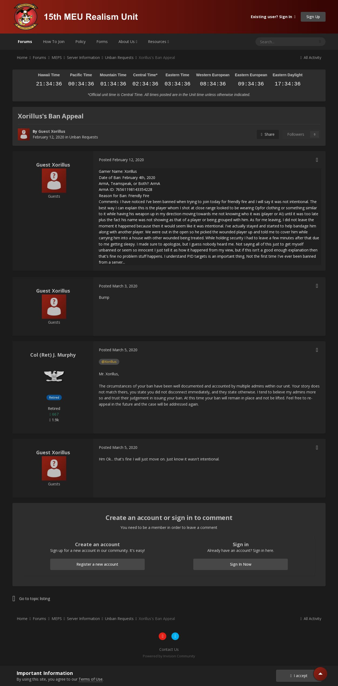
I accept (298, 675)
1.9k (54, 419)
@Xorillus (109, 361)
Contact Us (169, 649)
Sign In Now (240, 564)
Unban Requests (83, 137)
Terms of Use (91, 679)
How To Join (54, 41)
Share (268, 134)
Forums (25, 44)
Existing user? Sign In (273, 16)
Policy (80, 41)
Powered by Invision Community (169, 656)
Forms (102, 41)
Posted (121, 159)
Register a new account (97, 564)
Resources (158, 41)
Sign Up (313, 16)
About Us (128, 41)
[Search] (272, 42)
